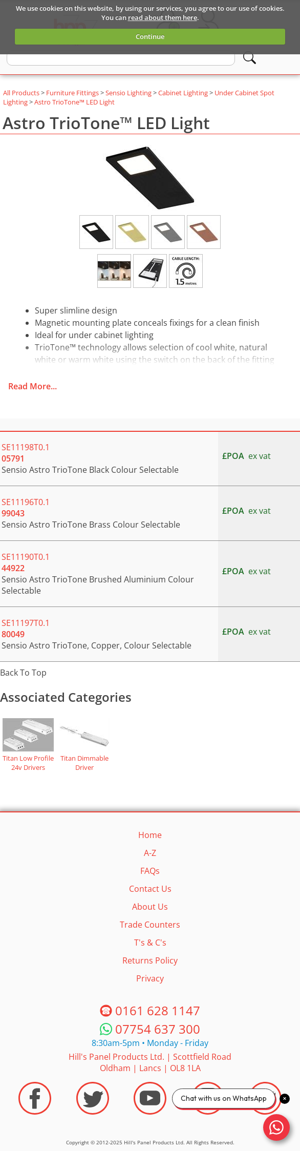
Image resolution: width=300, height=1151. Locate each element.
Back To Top (23, 672)
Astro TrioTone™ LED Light (74, 102)
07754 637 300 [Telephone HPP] (157, 1028)
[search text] (121, 58)
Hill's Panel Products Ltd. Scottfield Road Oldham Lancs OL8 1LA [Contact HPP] (150, 1062)
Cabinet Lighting (183, 92)
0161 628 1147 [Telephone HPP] (157, 1010)
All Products (21, 92)
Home (150, 835)
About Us (150, 906)
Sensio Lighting (128, 92)
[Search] (249, 57)
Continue (150, 36)
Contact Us (150, 888)
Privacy (150, 978)
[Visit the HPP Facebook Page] (34, 1098)
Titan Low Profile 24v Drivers (28, 763)
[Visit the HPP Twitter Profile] (92, 1098)
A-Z (150, 853)
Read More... (32, 386)
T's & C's (150, 942)
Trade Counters (150, 924)
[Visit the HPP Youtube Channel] (150, 1098)
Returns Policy (150, 960)
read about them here (162, 17)
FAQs (150, 870)
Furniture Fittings (72, 92)
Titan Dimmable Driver (84, 763)
